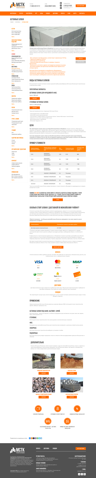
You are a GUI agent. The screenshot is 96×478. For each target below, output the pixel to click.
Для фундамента (16, 174)
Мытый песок (15, 111)
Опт (36, 13)
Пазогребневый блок (17, 90)
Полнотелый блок (16, 88)
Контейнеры (29, 13)
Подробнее (35, 98)
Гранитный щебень (16, 100)
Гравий (14, 130)
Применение (15, 172)
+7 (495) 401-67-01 (35, 6)
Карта (74, 13)
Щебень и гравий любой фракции (44, 394)
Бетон (13, 29)
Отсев (13, 140)
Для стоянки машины (17, 176)
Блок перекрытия (16, 81)
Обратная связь (80, 62)
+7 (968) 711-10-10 (82, 465)
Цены (41, 13)
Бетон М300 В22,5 (16, 32)
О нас (69, 13)
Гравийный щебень (16, 98)
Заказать (81, 58)
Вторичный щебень (16, 101)
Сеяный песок (15, 113)
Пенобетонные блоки (17, 71)
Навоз (13, 155)
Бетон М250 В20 (16, 34)
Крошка (14, 142)
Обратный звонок (80, 5)
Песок (13, 107)
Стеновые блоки (16, 77)
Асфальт (14, 161)
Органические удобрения (19, 149)
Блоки (13, 54)
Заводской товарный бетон (43, 370)
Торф (13, 153)
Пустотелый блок (16, 87)
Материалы (13, 13)
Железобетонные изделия (72, 394)
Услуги (21, 13)
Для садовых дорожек (17, 177)
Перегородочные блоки (18, 79)
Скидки (48, 13)
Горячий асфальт (16, 166)
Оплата (63, 13)
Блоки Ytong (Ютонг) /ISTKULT (17, 59)
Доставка (55, 13)
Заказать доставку (58, 247)
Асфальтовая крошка (17, 163)
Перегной (14, 151)
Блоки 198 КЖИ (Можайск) (18, 60)
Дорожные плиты (16, 48)
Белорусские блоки (17, 62)
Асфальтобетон (15, 164)
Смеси (13, 143)
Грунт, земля (15, 119)
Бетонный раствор (16, 31)
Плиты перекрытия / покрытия (17, 45)
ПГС (13, 132)
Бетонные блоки (16, 68)
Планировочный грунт (17, 121)
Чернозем (14, 124)
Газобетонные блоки (17, 70)
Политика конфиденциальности (18, 471)
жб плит (36, 193)
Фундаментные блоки (17, 46)
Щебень (14, 96)
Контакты (81, 13)
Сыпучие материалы (17, 138)
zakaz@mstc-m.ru (50, 6)
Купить (57, 199)
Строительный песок (17, 110)
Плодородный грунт (17, 123)
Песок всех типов (72, 370)
